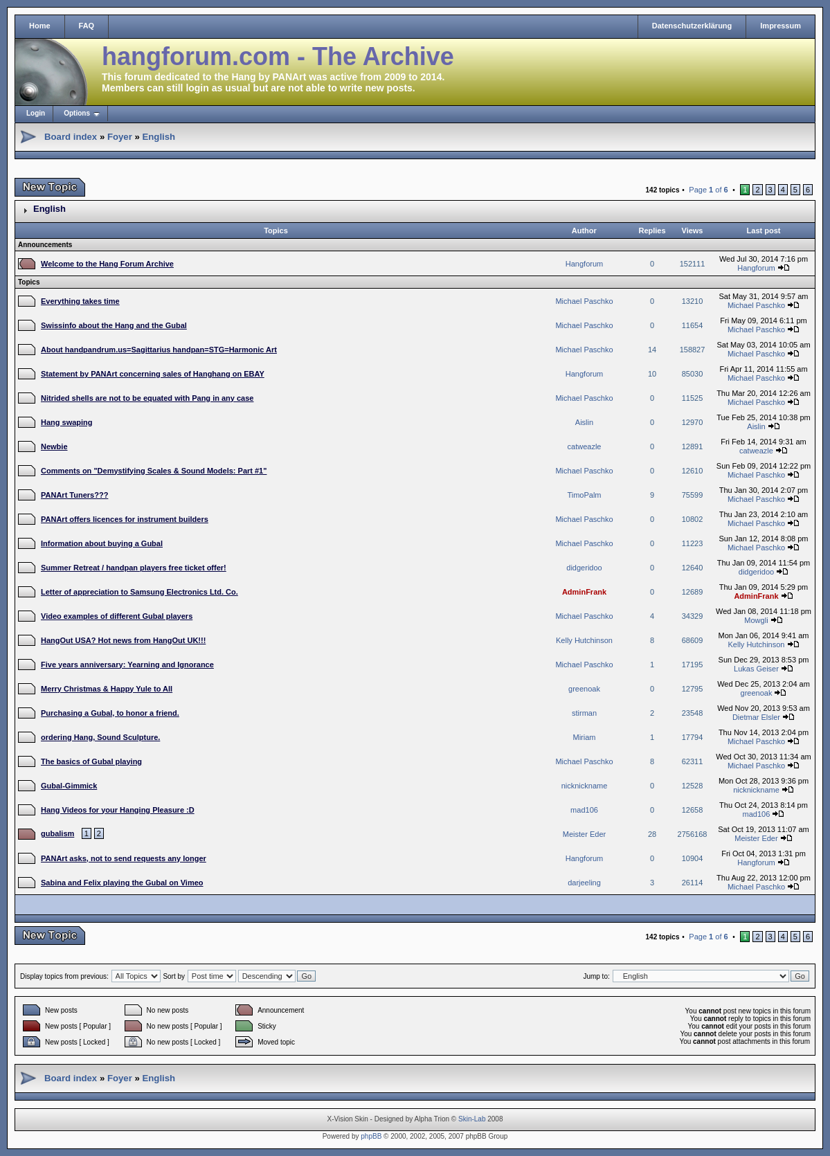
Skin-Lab (471, 1119)
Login (35, 113)
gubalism (57, 833)
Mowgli (756, 620)
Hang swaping (67, 422)
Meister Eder (584, 834)
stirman (584, 713)
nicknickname (584, 786)
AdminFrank (584, 592)
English (158, 137)
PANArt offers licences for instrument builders (124, 519)
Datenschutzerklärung (692, 25)
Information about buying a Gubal (102, 543)
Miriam (584, 737)
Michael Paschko (584, 301)
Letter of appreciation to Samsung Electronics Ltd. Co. (139, 592)
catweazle (585, 446)
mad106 (584, 810)
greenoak (584, 689)
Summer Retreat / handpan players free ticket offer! (133, 567)
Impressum (780, 25)
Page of (708, 190)
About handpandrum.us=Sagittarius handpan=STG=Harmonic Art (159, 349)
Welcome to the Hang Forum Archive (107, 264)
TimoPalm (584, 495)
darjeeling (584, 882)
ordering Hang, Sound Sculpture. (100, 737)
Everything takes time (80, 301)
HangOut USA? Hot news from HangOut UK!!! (123, 640)
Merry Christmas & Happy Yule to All (106, 689)
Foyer (119, 137)
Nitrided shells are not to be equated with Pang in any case (147, 398)
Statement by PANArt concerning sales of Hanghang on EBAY (152, 374)
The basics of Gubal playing (91, 761)
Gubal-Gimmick (69, 786)
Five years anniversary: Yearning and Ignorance (127, 664)
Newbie (54, 446)
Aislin (584, 422)
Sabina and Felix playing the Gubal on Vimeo (122, 882)
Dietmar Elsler (756, 717)
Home (40, 25)
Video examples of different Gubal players (116, 616)
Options (77, 113)
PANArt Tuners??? (74, 495)
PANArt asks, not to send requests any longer (123, 858)
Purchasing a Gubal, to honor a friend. (110, 713)
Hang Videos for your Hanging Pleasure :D (118, 810)
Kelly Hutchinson (584, 640)
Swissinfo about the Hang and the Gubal (114, 325)
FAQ (87, 25)
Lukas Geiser (756, 669)
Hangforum (584, 264)
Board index (70, 137)
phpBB (371, 1136)
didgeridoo (584, 567)
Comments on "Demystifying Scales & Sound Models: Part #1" (154, 471)
